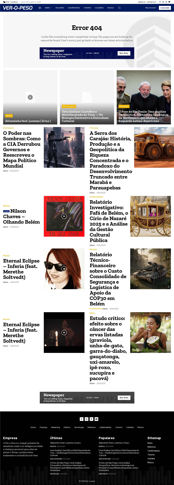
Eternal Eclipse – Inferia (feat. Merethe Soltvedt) (21, 268)
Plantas (93, 249)
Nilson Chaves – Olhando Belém (21, 216)
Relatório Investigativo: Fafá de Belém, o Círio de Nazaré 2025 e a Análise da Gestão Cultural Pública (109, 221)
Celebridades (96, 197)
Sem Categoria (69, 106)
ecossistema (96, 309)
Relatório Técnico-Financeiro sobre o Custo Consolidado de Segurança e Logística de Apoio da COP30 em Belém (108, 279)
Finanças (94, 128)
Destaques (124, 106)
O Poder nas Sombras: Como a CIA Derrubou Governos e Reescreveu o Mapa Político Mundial (22, 149)
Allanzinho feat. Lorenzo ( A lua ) (28, 121)
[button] (119, 8)
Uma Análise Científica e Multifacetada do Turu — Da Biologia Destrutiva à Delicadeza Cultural (85, 116)
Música (9, 116)
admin (5, 171)
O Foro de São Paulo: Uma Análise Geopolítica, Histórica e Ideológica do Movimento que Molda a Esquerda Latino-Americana (143, 116)
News (92, 313)
